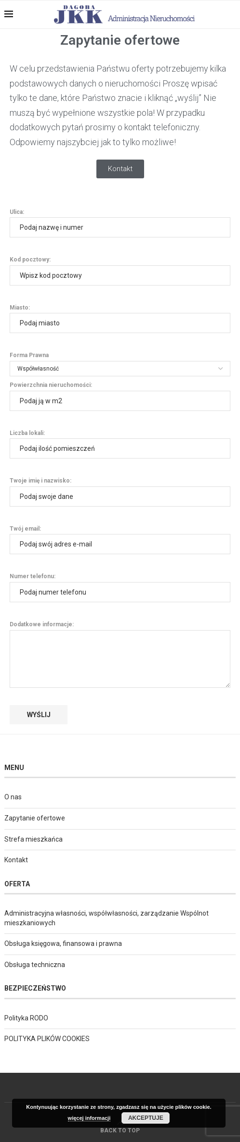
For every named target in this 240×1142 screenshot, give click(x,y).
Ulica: (120, 223)
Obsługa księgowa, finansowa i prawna (63, 943)
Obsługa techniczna (34, 964)
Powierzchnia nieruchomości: (120, 396)
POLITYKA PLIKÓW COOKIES (47, 1039)
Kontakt (16, 860)
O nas (13, 797)
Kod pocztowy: (120, 270)
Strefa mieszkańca (33, 839)
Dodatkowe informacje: (120, 629)
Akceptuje (145, 1118)
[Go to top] (120, 1130)
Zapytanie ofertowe (34, 818)
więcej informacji (89, 1118)
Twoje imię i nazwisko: (120, 491)
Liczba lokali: (120, 444)
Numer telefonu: (120, 587)
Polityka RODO (26, 1018)
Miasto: (120, 318)
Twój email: (120, 539)
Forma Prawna (120, 362)
